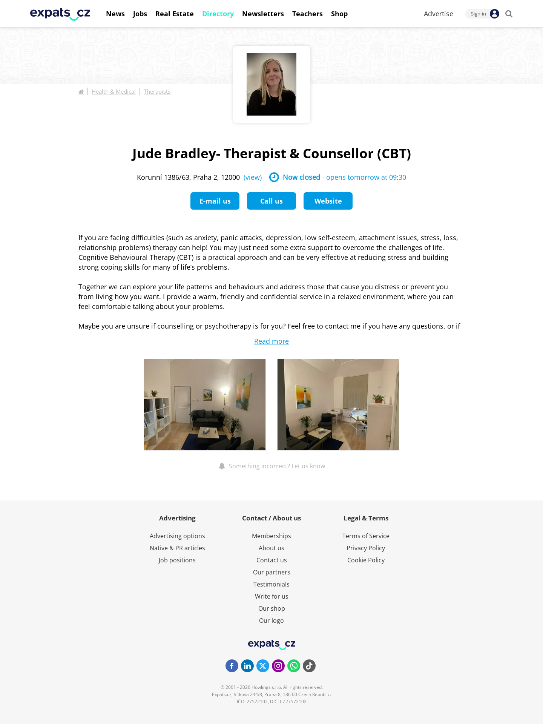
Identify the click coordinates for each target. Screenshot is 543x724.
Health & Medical (114, 91)
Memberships (271, 536)
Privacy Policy (366, 548)
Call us (271, 200)
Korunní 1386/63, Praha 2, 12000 (199, 177)
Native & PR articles (177, 548)
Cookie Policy (366, 560)
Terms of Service (366, 536)
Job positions (177, 560)
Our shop (271, 608)
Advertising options (177, 536)
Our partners (271, 572)
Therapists (157, 91)
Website (328, 200)
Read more (271, 341)
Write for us (271, 596)
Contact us (271, 560)
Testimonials (271, 584)
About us (271, 548)
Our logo (271, 620)
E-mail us (215, 200)
